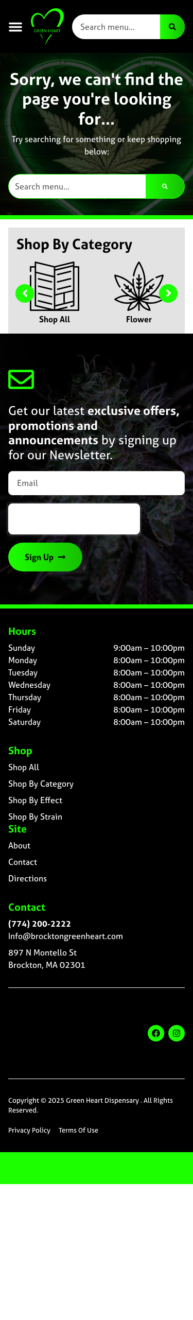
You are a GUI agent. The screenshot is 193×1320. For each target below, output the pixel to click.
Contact (22, 861)
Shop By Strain (35, 816)
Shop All (54, 319)
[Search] (172, 26)
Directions (27, 878)
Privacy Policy (29, 1130)
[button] (15, 27)
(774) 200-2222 (39, 923)
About (19, 845)
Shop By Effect (35, 800)
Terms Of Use (78, 1130)
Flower (139, 319)
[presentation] (74, 518)
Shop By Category (41, 783)
